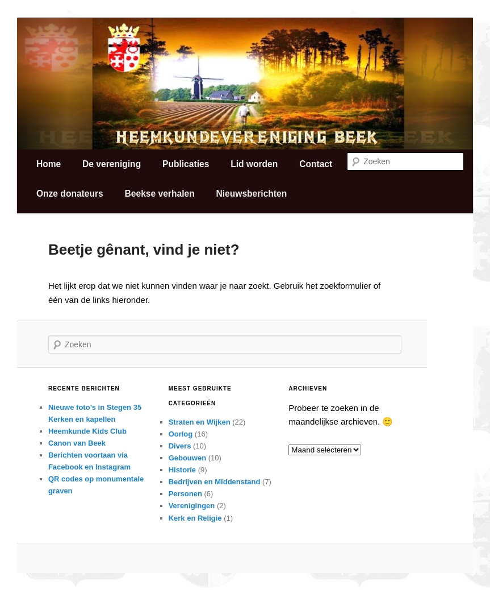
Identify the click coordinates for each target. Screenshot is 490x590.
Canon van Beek (77, 443)
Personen (185, 493)
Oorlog (181, 434)
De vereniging (111, 164)
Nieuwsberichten (251, 193)
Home (48, 164)
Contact (315, 164)
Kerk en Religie (195, 518)
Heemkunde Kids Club (87, 431)
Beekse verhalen (160, 193)
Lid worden (254, 164)
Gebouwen (187, 458)
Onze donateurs (69, 193)
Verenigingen (192, 505)
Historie (182, 470)
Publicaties (185, 164)
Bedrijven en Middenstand (215, 481)
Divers (180, 446)
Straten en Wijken (200, 422)
